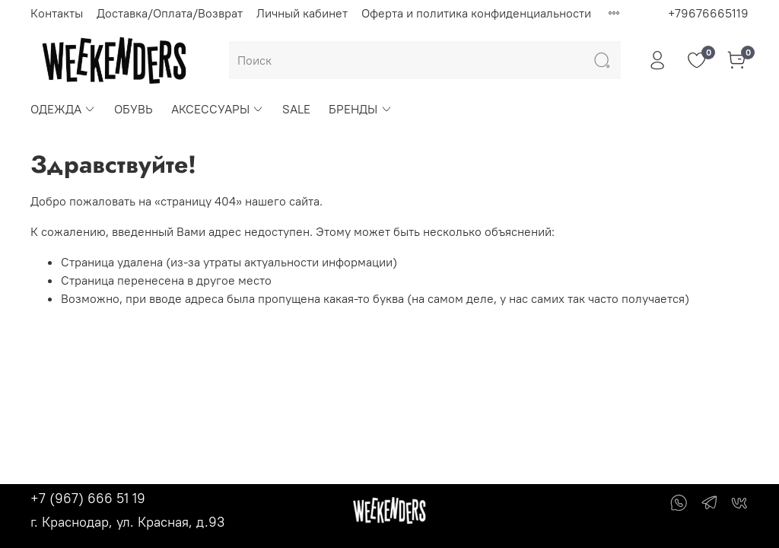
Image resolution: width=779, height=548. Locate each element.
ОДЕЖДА (63, 108)
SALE (296, 108)
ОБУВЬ (133, 108)
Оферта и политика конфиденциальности (476, 13)
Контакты (56, 13)
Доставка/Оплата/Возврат (170, 13)
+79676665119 (708, 13)
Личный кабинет (302, 13)
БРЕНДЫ (360, 108)
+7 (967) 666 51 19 (87, 498)
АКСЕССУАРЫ (217, 108)
